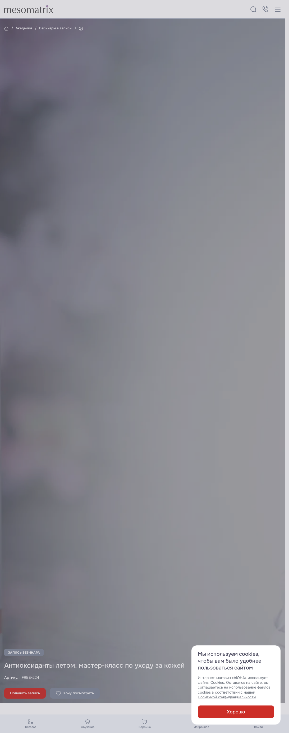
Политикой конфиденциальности (227, 697)
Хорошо (236, 712)
